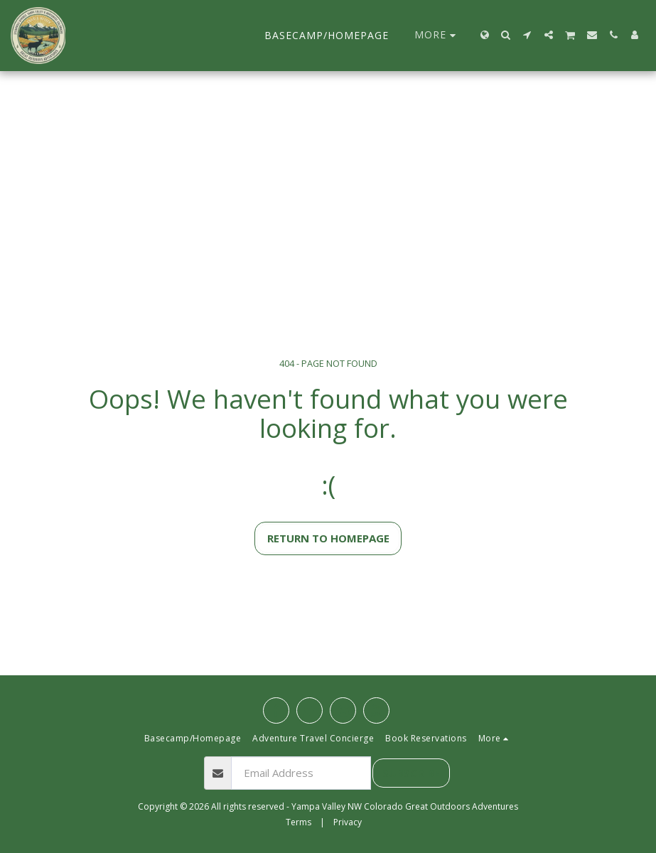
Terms (298, 822)
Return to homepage (328, 538)
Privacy (347, 822)
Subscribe (411, 773)
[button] (506, 35)
